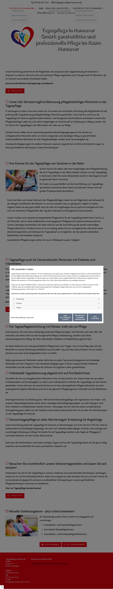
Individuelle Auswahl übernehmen (71, 317)
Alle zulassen (92, 317)
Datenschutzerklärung (18, 317)
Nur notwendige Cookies (50, 317)
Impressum (30, 317)
